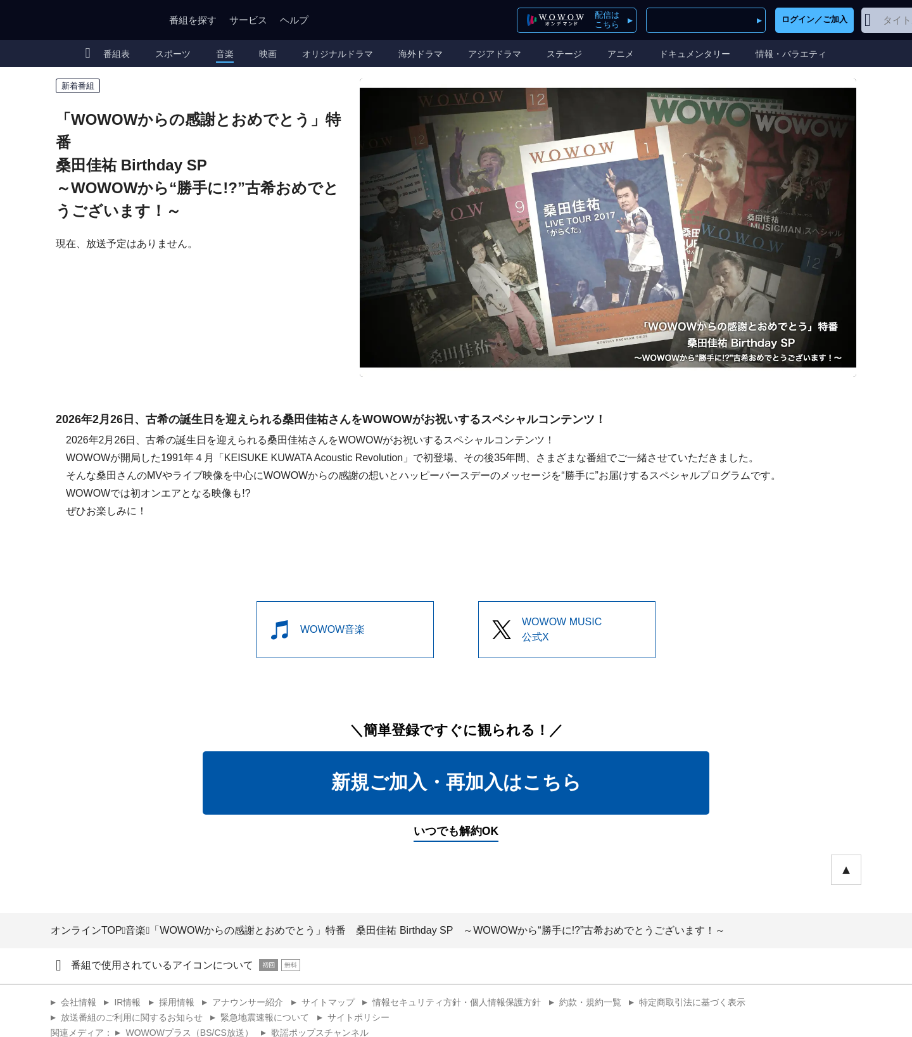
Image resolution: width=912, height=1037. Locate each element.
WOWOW (97, 20)
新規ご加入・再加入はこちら (456, 782)
